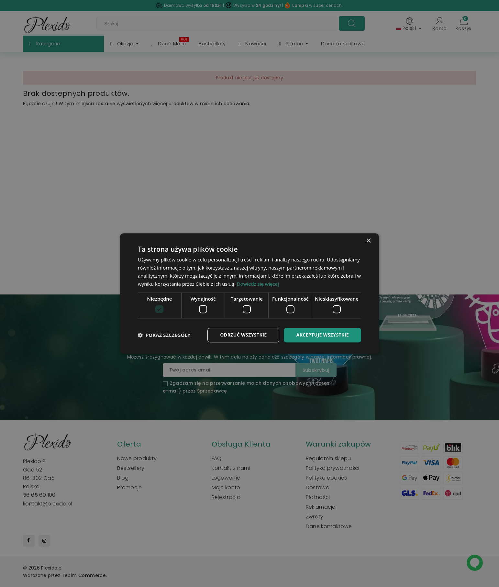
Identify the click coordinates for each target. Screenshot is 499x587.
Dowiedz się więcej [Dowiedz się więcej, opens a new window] (258, 284)
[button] (164, 334)
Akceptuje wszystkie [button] (322, 335)
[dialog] (249, 293)
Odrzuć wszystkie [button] (243, 335)
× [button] (368, 240)
